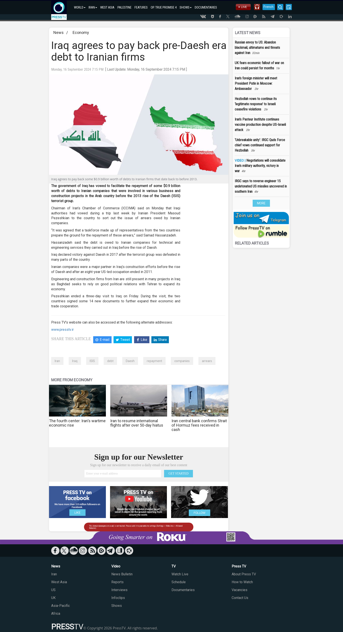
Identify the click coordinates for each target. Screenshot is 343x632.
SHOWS (186, 7)
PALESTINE (124, 7)
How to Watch (242, 582)
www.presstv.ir (62, 329)
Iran (57, 361)
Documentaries (183, 590)
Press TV (239, 566)
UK (53, 598)
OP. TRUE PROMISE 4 (164, 7)
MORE (261, 203)
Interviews (119, 590)
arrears (207, 361)
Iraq (74, 361)
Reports (117, 582)
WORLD (80, 7)
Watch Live (180, 574)
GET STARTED (178, 473)
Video (115, 566)
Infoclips (118, 598)
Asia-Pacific (60, 606)
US (53, 590)
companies (182, 361)
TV (174, 566)
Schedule (179, 582)
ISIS (92, 361)
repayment (154, 361)
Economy (81, 32)
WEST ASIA (107, 7)
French (268, 7)
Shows (116, 606)
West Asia (59, 582)
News (58, 32)
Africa (55, 613)
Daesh (130, 361)
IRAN (93, 7)
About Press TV (244, 574)
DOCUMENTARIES (206, 7)
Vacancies (239, 590)
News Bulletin (122, 574)
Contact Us (240, 598)
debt (110, 361)
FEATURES (141, 7)
